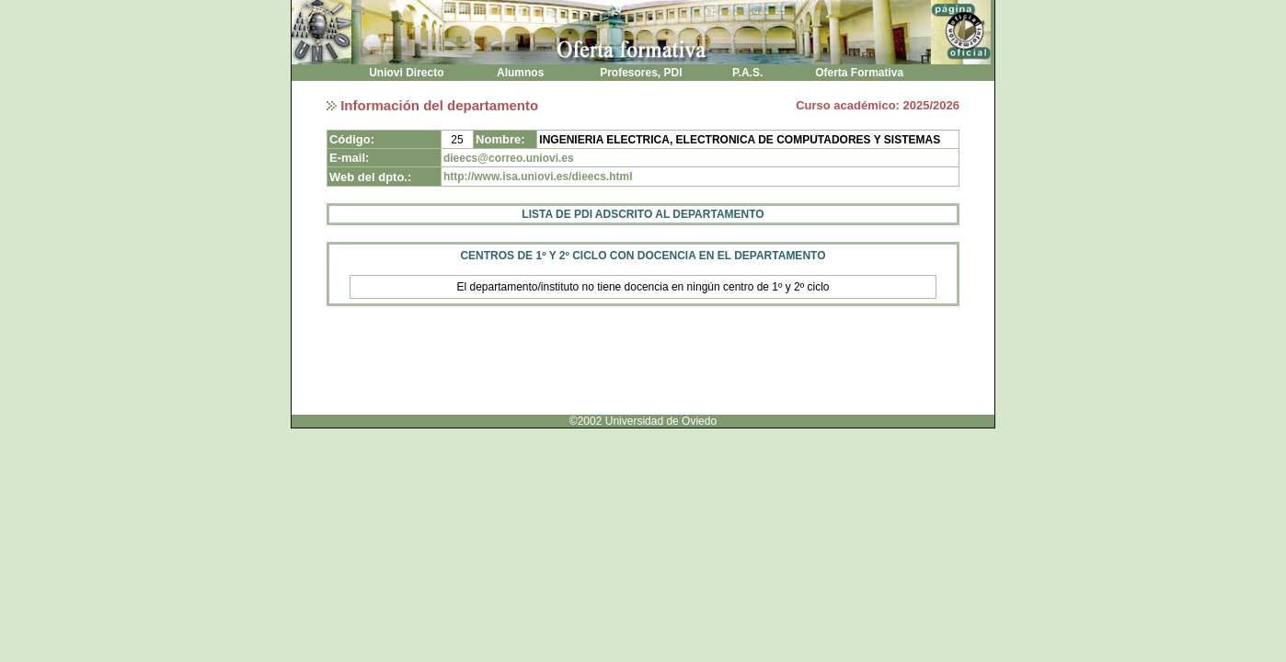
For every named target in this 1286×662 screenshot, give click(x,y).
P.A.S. (747, 72)
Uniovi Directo (406, 72)
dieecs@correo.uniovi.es (508, 158)
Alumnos (520, 72)
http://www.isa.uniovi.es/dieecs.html (538, 176)
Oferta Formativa (859, 72)
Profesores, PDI (641, 72)
